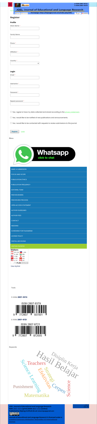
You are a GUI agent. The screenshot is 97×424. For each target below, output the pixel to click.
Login (23, 131)
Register (15, 131)
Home (12, 11)
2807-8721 (22, 319)
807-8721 (37, 409)
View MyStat (15, 266)
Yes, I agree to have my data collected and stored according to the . (45, 112)
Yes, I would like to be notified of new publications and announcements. (39, 117)
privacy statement (72, 112)
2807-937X (22, 297)
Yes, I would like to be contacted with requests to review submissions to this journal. (43, 123)
